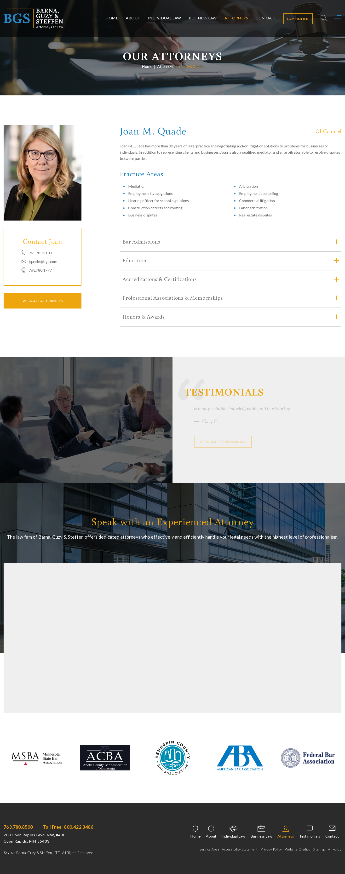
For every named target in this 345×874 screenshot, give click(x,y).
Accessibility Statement (240, 849)
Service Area (209, 849)
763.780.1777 (40, 270)
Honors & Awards (143, 317)
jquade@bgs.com (43, 261)
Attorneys (236, 18)
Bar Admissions (141, 242)
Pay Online (298, 19)
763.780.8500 (18, 827)
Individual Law (164, 18)
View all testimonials (223, 441)
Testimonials (309, 836)
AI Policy (335, 849)
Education (134, 261)
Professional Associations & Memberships (172, 298)
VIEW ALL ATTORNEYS (43, 300)
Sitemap (319, 849)
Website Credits (297, 849)
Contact (266, 18)
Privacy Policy (271, 849)
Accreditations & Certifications (159, 280)
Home (111, 18)
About (133, 18)
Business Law (203, 18)
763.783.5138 (40, 253)
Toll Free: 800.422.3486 (68, 827)
